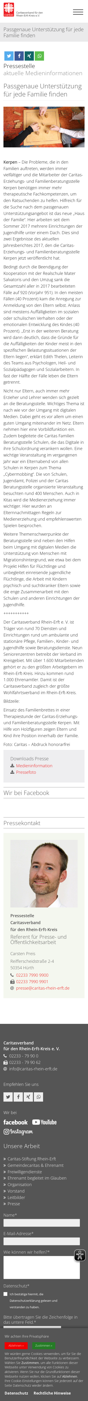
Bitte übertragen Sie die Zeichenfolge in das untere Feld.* (40, 1319)
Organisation (17, 1184)
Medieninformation (31, 766)
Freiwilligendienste (22, 1172)
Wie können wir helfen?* (26, 1252)
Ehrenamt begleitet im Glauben (35, 1178)
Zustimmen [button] (42, 1346)
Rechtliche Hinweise (52, 1393)
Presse (11, 1204)
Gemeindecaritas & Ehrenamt (33, 1165)
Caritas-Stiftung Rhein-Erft (29, 1159)
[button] (9, 56)
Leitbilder (14, 1197)
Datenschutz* (16, 1286)
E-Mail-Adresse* (18, 1233)
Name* (10, 1215)
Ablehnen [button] (15, 1346)
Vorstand (14, 1191)
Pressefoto (23, 772)
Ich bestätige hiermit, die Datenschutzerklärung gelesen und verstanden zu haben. (33, 1300)
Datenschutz (16, 1393)
